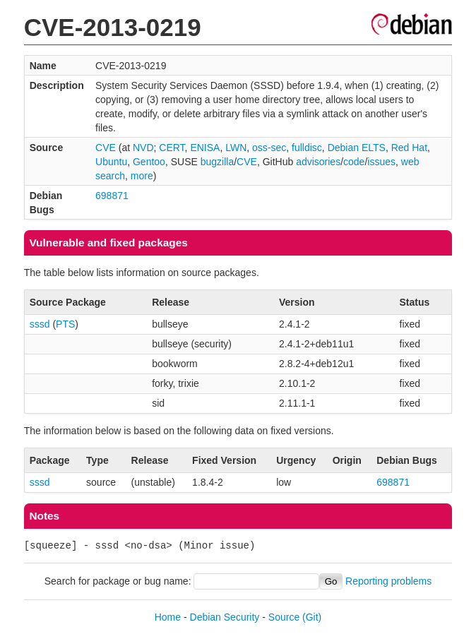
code (353, 161)
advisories (318, 161)
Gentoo (149, 161)
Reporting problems (388, 581)
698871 (112, 195)
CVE (105, 147)
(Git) (311, 617)
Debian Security (225, 617)
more (142, 175)
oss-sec (269, 147)
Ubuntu (111, 161)
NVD (143, 147)
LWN (235, 147)
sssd (40, 324)
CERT (171, 147)
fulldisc (307, 147)
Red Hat (409, 147)
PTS (65, 324)
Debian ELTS (357, 147)
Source (283, 617)
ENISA (205, 147)
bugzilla (217, 161)
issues (381, 161)
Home (168, 617)
